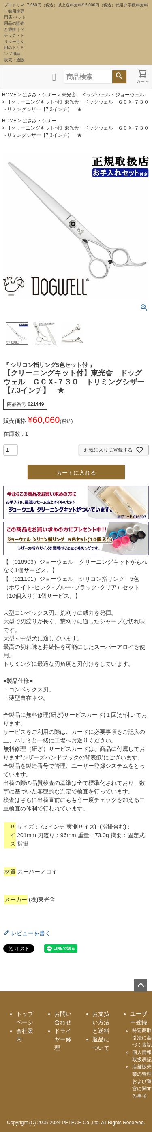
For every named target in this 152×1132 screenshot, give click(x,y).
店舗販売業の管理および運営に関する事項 (142, 1081)
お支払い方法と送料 (100, 1022)
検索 (119, 76)
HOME (9, 95)
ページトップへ (140, 985)
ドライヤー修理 (62, 1039)
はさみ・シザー (39, 95)
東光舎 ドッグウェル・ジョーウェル (103, 95)
